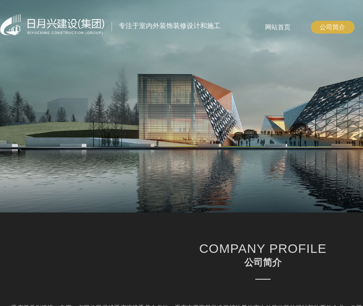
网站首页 (277, 27)
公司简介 (332, 27)
